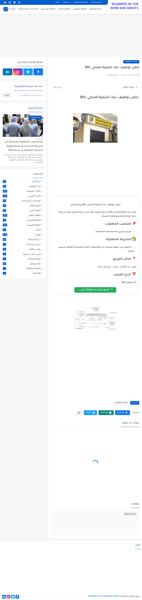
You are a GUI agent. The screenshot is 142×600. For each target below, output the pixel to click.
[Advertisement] (71, 36)
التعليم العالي (22, 205)
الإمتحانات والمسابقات (28, 9)
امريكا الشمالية (22, 239)
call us (57, 2)
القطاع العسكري (48, 9)
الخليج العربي (22, 210)
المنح (22, 229)
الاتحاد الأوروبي (22, 196)
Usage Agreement (81, 2)
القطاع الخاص (64, 9)
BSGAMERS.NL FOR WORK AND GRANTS (124, 6)
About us (66, 2)
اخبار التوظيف (95, 9)
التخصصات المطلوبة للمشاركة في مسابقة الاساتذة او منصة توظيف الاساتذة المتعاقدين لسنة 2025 (24, 146)
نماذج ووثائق (22, 263)
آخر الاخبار (22, 181)
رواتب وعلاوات (22, 249)
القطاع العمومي (80, 9)
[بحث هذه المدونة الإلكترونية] (27, 95)
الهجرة (22, 234)
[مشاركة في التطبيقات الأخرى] (79, 412)
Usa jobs (22, 273)
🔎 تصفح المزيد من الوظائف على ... (95, 290)
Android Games (22, 268)
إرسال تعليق (130, 514)
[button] (122, 412)
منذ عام (38, 139)
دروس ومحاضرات (22, 244)
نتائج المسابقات (8, 9)
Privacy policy (96, 2)
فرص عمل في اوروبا (22, 254)
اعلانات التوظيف (131, 62)
